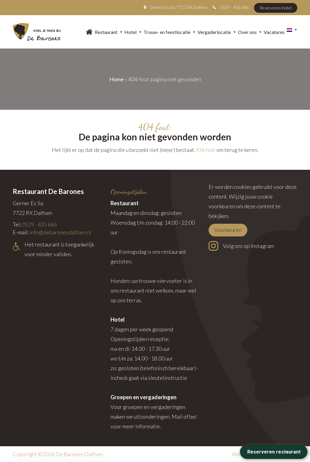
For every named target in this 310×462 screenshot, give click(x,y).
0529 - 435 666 (234, 7)
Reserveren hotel (276, 7)
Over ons (250, 32)
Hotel (132, 32)
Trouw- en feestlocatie (169, 32)
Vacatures (274, 32)
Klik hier (206, 149)
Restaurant (108, 32)
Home (116, 79)
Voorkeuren (228, 229)
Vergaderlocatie (216, 32)
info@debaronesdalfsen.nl (60, 232)
